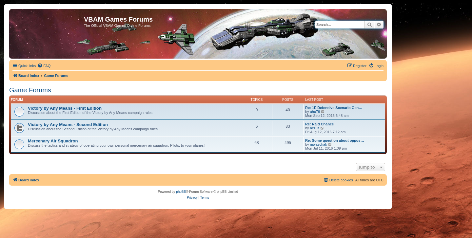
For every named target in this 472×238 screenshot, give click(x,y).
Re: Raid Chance (319, 124)
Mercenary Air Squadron (53, 140)
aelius (315, 128)
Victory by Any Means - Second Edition (68, 124)
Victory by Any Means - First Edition (65, 108)
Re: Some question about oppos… (334, 140)
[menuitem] (43, 66)
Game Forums (30, 90)
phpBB (181, 191)
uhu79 (315, 112)
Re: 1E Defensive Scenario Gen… (333, 108)
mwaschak (318, 144)
